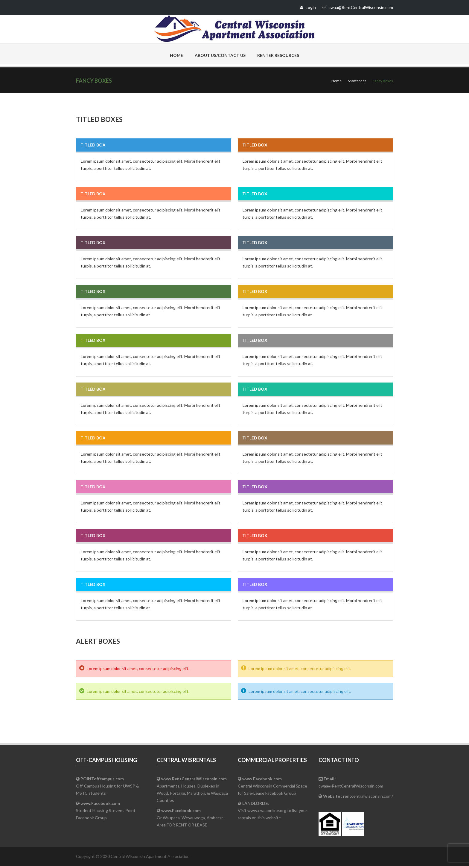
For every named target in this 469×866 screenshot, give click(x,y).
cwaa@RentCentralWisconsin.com (351, 785)
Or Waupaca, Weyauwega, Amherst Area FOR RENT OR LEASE (190, 817)
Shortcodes (357, 80)
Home (176, 55)
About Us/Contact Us (220, 55)
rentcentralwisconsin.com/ (368, 796)
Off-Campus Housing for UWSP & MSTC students (107, 786)
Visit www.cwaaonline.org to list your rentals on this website (272, 810)
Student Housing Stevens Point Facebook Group (105, 810)
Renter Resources (278, 55)
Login (308, 7)
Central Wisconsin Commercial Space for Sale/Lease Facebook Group (272, 786)
